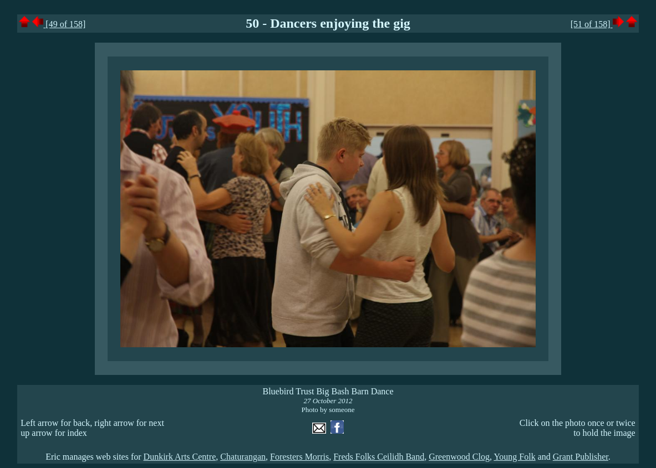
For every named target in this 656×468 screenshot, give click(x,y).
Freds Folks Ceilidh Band (378, 456)
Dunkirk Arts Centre (180, 456)
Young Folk (514, 456)
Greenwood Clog (459, 456)
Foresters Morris (299, 456)
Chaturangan (243, 456)
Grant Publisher (580, 456)
